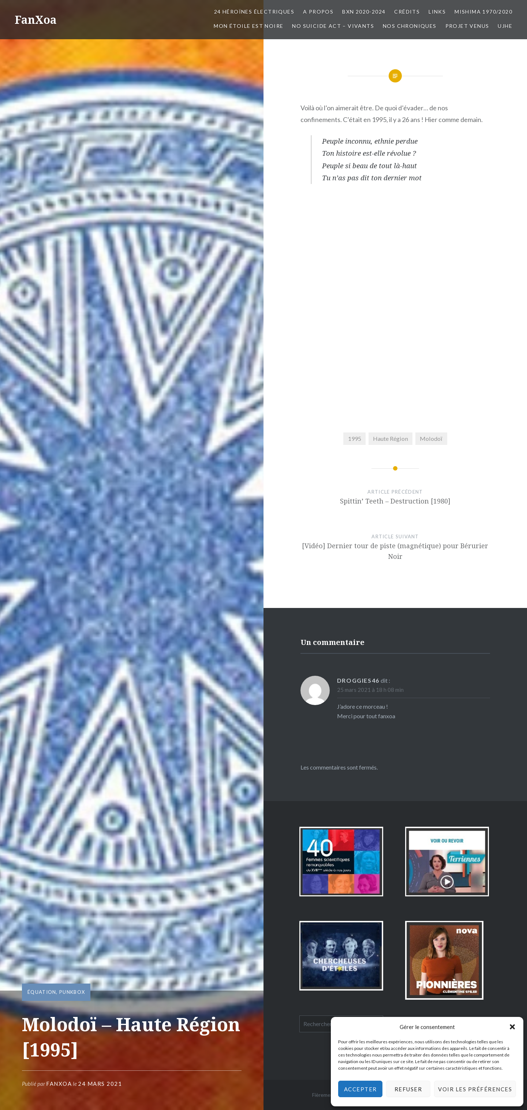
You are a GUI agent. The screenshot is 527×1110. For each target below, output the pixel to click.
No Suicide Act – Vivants (333, 26)
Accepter (360, 1089)
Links (437, 11)
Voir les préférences (475, 1089)
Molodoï (431, 438)
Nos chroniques (410, 26)
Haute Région (390, 438)
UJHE (505, 26)
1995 (354, 438)
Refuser (408, 1089)
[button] (512, 1026)
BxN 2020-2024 (363, 11)
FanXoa (36, 19)
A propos (318, 11)
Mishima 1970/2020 (483, 11)
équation (41, 992)
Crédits (407, 11)
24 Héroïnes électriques (254, 11)
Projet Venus (467, 26)
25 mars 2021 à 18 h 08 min (370, 689)
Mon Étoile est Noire (248, 26)
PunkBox (72, 992)
